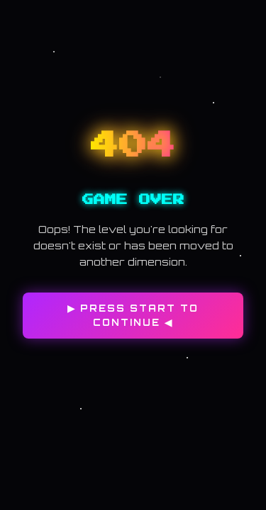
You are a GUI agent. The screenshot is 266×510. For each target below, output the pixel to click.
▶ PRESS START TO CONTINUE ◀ (133, 315)
